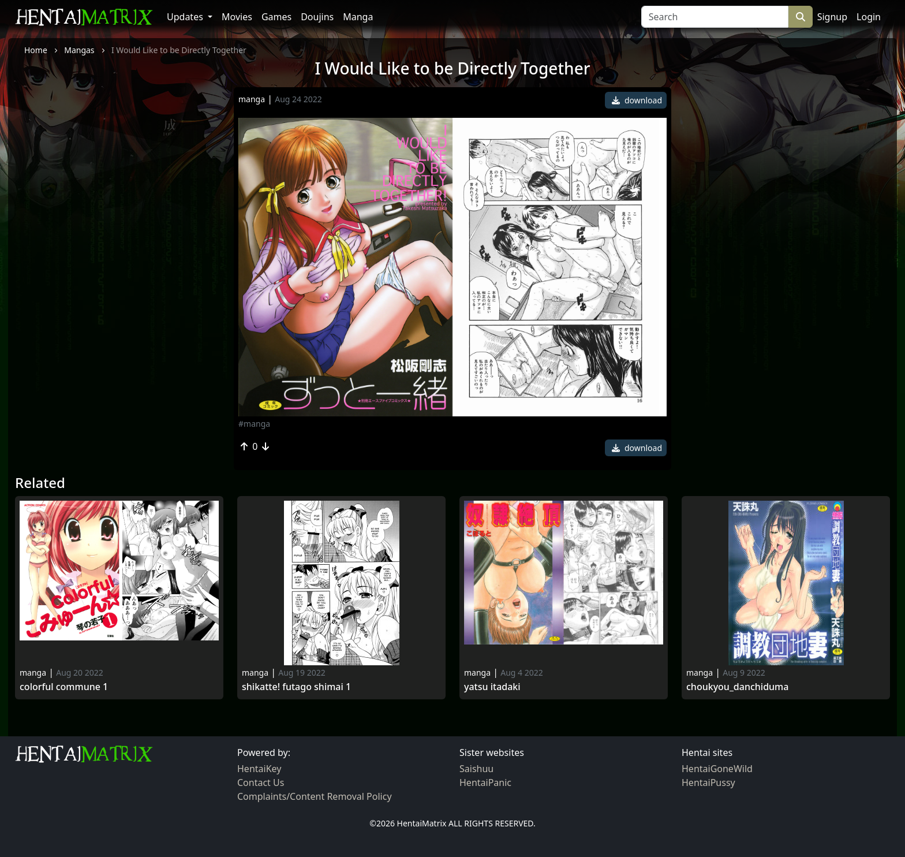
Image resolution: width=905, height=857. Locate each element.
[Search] (714, 17)
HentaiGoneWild (717, 768)
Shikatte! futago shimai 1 (296, 686)
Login (869, 16)
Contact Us (260, 782)
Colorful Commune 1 (64, 686)
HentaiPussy (708, 782)
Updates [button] (186, 16)
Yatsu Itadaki (492, 686)
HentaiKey (259, 768)
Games (276, 16)
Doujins (317, 16)
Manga (358, 16)
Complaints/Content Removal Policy (314, 796)
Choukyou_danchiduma (737, 686)
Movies (237, 16)
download (637, 100)
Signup (832, 16)
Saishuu (476, 768)
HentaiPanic (485, 782)
